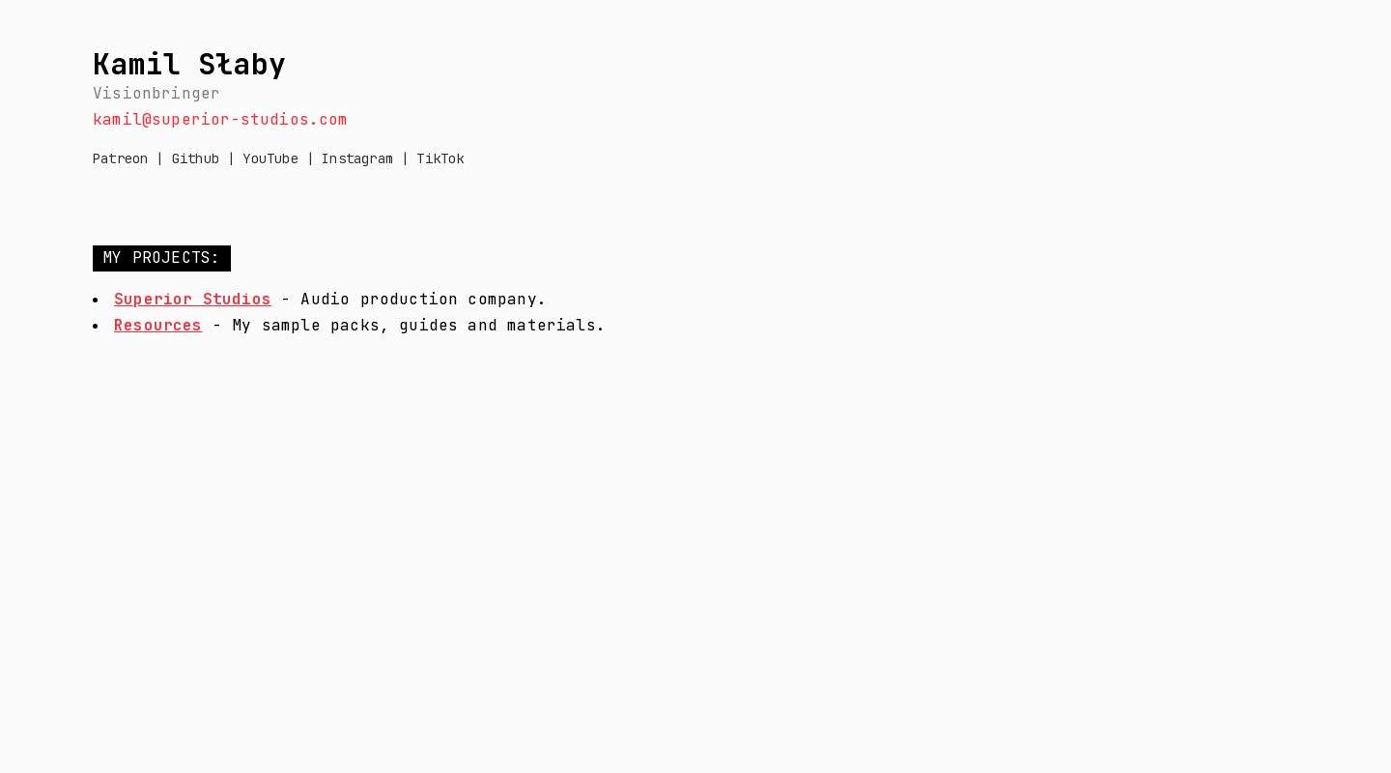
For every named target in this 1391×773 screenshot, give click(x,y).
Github (199, 158)
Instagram (357, 158)
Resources (158, 325)
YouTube (270, 158)
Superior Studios (192, 299)
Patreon (120, 158)
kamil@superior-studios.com (221, 119)
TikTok (440, 158)
